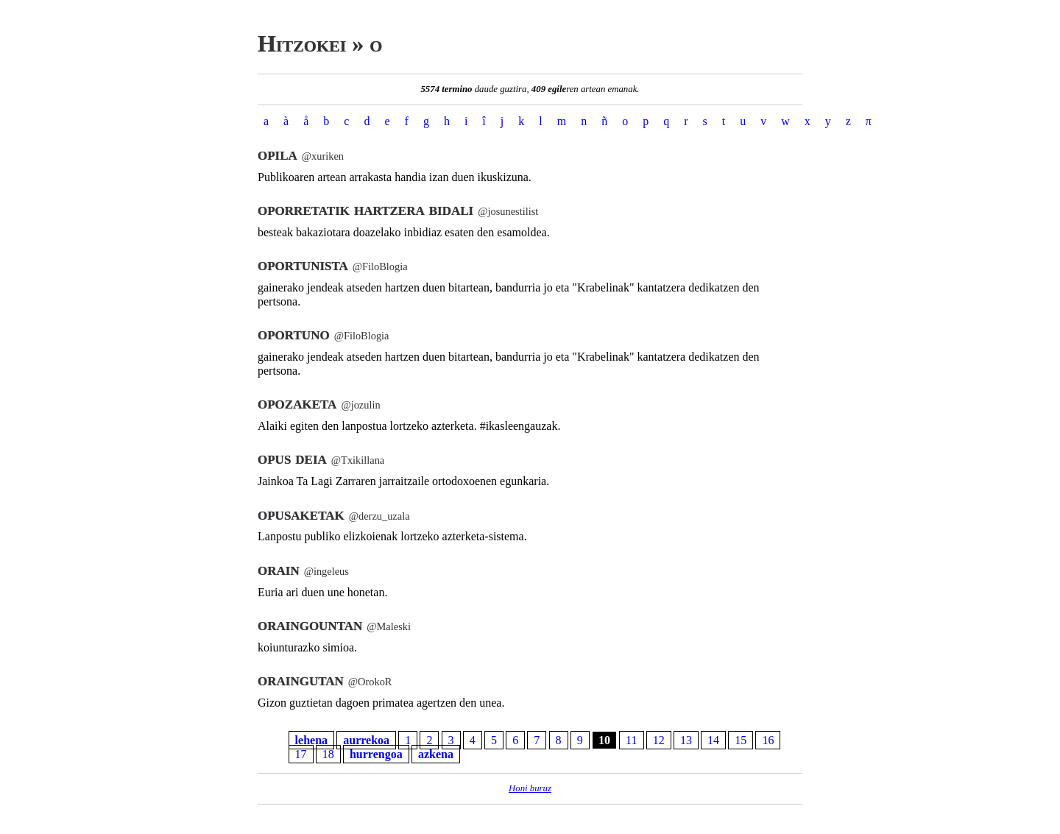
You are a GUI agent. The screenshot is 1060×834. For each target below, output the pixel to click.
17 (301, 754)
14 (713, 740)
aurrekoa (366, 740)
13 (686, 740)
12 (659, 740)
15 (740, 740)
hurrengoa (376, 754)
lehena (311, 740)
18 (328, 754)
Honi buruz (530, 788)
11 (631, 740)
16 (768, 740)
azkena (435, 754)
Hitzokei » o (320, 43)
